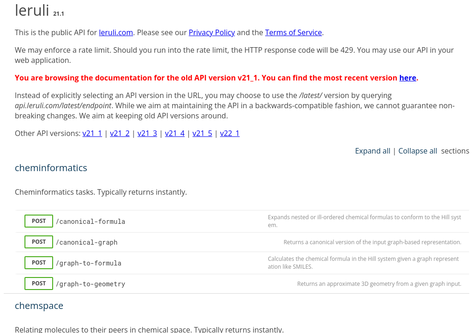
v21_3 (147, 133)
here (407, 78)
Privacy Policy (212, 32)
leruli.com (116, 32)
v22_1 (229, 133)
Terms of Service (293, 32)
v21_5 (202, 133)
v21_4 (174, 133)
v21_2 (119, 133)
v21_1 (92, 133)
